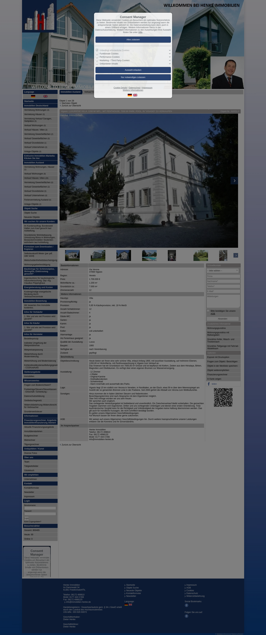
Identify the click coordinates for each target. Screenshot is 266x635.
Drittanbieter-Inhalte (109, 64)
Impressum (147, 88)
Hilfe (140, 32)
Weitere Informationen (133, 90)
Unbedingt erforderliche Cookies (114, 50)
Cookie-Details (120, 88)
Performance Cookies (110, 57)
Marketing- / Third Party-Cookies (115, 60)
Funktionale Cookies (109, 53)
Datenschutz (134, 88)
